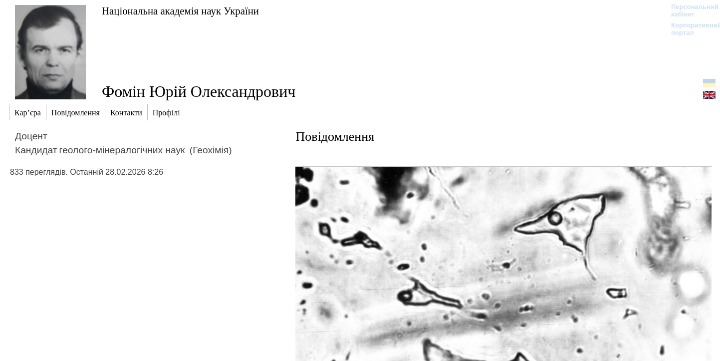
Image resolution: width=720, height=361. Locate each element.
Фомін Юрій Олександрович (198, 91)
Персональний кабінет (690, 10)
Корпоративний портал (690, 28)
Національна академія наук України (180, 10)
